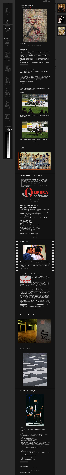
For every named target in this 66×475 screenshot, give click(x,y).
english (7, 21)
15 (39, 471)
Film (32, 270)
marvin (6, 56)
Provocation (32, 311)
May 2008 (7, 80)
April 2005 (7, 118)
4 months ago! (28, 216)
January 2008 (7, 83)
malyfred (28, 472)
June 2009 (7, 72)
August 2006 (7, 101)
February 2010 (8, 68)
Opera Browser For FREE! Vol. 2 (31, 176)
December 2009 (8, 69)
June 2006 (7, 103)
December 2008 (8, 73)
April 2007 (7, 92)
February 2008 (8, 82)
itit (31, 201)
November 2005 (8, 110)
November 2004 (8, 124)
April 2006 (7, 105)
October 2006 (7, 98)
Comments (7, 36)
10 (31, 471)
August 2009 (7, 71)
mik (6, 44)
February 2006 (8, 107)
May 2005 (7, 117)
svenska (6, 23)
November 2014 (8, 61)
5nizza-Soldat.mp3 (24, 466)
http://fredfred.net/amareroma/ (40, 299)
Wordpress (7, 15)
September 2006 (8, 100)
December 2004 (8, 122)
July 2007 (7, 89)
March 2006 (7, 106)
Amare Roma (7, 52)
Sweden (6, 13)
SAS (37, 115)
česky (6, 22)
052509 (22, 148)
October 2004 (7, 125)
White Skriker (7, 31)
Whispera (40, 139)
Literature (7, 8)
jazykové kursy (40, 304)
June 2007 (7, 90)
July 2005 (7, 115)
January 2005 (7, 121)
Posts (6, 35)
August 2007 (7, 88)
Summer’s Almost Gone (28, 315)
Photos (34, 172)
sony (6, 47)
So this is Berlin (25, 349)
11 (32, 471)
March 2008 (7, 81)
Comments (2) (36, 144)
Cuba (6, 17)
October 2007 (7, 86)
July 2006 (7, 102)
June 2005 (7, 116)
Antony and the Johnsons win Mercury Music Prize (29, 206)
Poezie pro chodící (26, 5)
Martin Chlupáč (8, 43)
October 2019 (7, 60)
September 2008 (8, 76)
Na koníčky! (24, 49)
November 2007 (8, 85)
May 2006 (7, 104)
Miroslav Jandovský (7, 46)
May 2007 (7, 91)
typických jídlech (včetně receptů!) (31, 303)
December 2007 (8, 84)
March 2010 (7, 67)
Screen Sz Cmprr (8, 57)
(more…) (35, 141)
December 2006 (8, 96)
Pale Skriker (7, 30)
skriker (45, 1)
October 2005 (7, 112)
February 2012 (8, 64)
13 (36, 471)
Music (34, 238)
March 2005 (7, 119)
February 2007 (8, 94)
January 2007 (7, 95)
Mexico (6, 18)
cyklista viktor (8, 40)
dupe (6, 54)
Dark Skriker (8, 29)
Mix (32, 144)
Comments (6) (36, 270)
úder (24, 43)
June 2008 (7, 79)
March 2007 (7, 93)
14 (38, 471)
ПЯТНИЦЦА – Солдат (27, 391)
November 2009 (8, 70)
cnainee (6, 39)
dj (5, 41)
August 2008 (7, 77)
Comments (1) (39, 45)
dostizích (41, 58)
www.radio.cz (47, 292)
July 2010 (7, 66)
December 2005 (8, 109)
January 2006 (7, 108)
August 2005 (7, 114)
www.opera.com (44, 200)
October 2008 (7, 74)
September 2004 (8, 126)
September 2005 (8, 113)
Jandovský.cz (7, 55)
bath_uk (6, 5)
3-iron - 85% (24, 242)
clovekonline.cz (8, 53)
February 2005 (8, 120)
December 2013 (8, 63)
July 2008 (7, 78)
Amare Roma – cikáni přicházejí (31, 274)
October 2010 (7, 65)
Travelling (7, 14)
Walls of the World (31, 45)
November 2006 (8, 97)
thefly (6, 49)
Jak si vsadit (30, 81)
